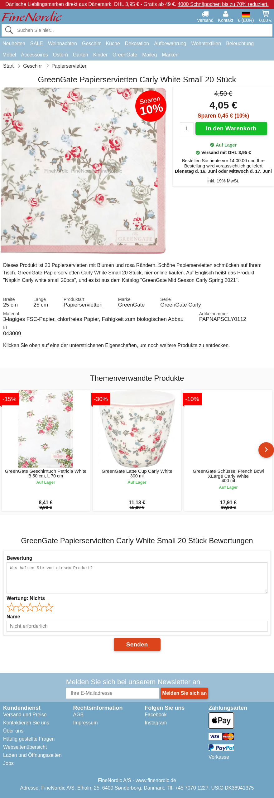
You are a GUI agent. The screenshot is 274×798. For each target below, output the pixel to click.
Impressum (85, 722)
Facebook (155, 714)
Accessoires (34, 54)
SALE (36, 43)
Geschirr (91, 43)
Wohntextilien (206, 43)
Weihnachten (62, 43)
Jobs (8, 763)
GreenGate (125, 54)
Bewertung (19, 558)
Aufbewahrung (170, 43)
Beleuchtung (240, 43)
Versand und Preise (25, 714)
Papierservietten (83, 305)
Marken (170, 54)
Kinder (100, 54)
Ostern (60, 54)
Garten (80, 54)
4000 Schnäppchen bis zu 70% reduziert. (223, 4)
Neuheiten (13, 43)
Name (13, 616)
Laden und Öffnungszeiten (32, 755)
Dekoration (137, 43)
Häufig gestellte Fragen (29, 739)
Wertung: (26, 598)
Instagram (156, 722)
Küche (113, 43)
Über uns (13, 730)
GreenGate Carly (180, 305)
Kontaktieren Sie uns (26, 722)
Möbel (9, 54)
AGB (78, 714)
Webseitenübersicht (25, 747)
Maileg (149, 54)
